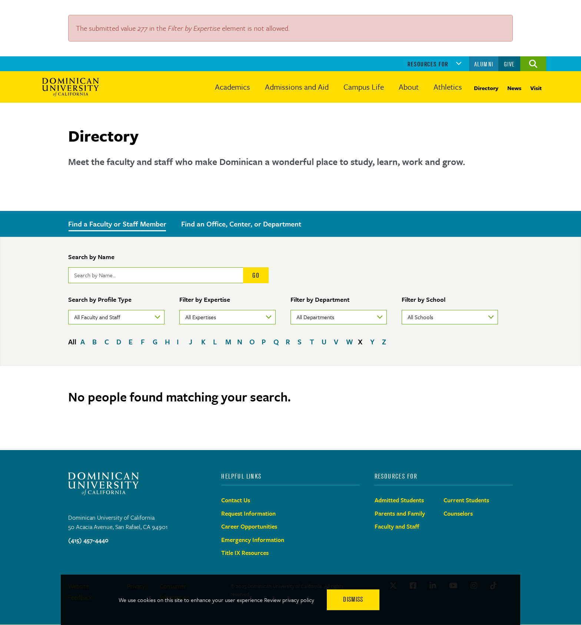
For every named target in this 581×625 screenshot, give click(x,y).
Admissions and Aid (297, 86)
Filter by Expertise (204, 299)
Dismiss (353, 599)
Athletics (448, 86)
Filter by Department (319, 299)
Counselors (458, 513)
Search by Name (91, 256)
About (409, 86)
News (514, 88)
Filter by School (423, 299)
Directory (486, 88)
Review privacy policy (289, 600)
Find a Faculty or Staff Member (117, 224)
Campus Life (363, 86)
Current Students (466, 500)
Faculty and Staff (397, 526)
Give (509, 64)
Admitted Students (399, 500)
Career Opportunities (249, 526)
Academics (232, 86)
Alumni (484, 64)
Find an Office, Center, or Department (241, 224)
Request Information (248, 513)
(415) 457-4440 (88, 540)
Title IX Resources (245, 552)
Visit (536, 88)
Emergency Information (252, 539)
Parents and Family (400, 513)
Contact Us (235, 500)
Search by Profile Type (100, 299)
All (72, 342)
